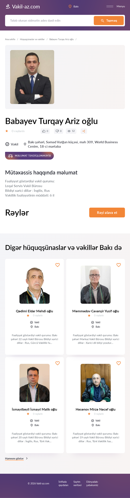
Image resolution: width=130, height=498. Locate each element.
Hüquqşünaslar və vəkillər (32, 39)
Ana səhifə (10, 39)
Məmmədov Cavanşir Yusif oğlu (95, 311)
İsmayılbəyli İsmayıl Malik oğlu (34, 409)
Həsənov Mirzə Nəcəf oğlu (95, 409)
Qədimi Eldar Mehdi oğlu (34, 311)
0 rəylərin (18, 131)
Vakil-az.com (22, 6)
